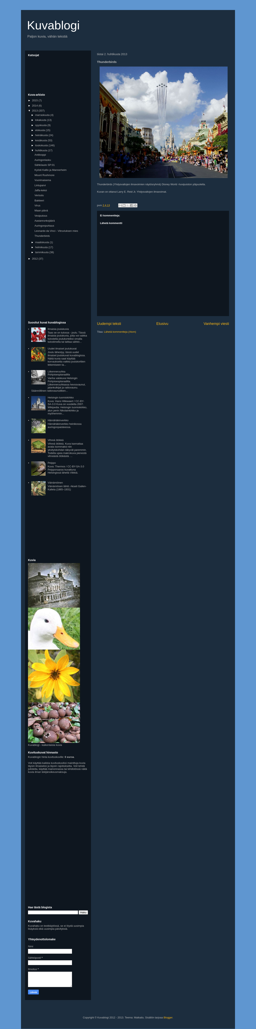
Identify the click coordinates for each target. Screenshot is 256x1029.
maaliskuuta (42, 242)
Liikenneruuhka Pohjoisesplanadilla (59, 373)
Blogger (168, 1017)
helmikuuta (41, 247)
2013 (35, 110)
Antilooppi (40, 154)
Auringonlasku (42, 159)
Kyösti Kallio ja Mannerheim (50, 169)
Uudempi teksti (109, 324)
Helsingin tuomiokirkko (61, 397)
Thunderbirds (42, 235)
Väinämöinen (55, 482)
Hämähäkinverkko (58, 420)
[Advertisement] (58, 291)
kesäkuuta (41, 140)
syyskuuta (41, 125)
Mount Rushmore (44, 175)
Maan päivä (41, 210)
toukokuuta (42, 145)
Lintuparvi (40, 185)
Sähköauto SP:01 (44, 164)
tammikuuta (42, 252)
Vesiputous (40, 215)
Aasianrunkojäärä (44, 220)
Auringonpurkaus (44, 225)
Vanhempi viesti (216, 324)
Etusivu (162, 324)
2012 (35, 258)
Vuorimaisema (42, 180)
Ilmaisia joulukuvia (58, 328)
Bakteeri (39, 200)
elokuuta (40, 130)
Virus (37, 205)
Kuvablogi (53, 25)
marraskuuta (42, 114)
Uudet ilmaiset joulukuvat (62, 348)
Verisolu (39, 195)
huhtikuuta (41, 150)
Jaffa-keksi (40, 190)
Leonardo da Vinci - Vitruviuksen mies (56, 230)
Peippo (52, 462)
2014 (35, 105)
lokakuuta (41, 119)
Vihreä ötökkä (55, 440)
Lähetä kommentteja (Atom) (120, 331)
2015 (35, 100)
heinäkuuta (42, 135)
